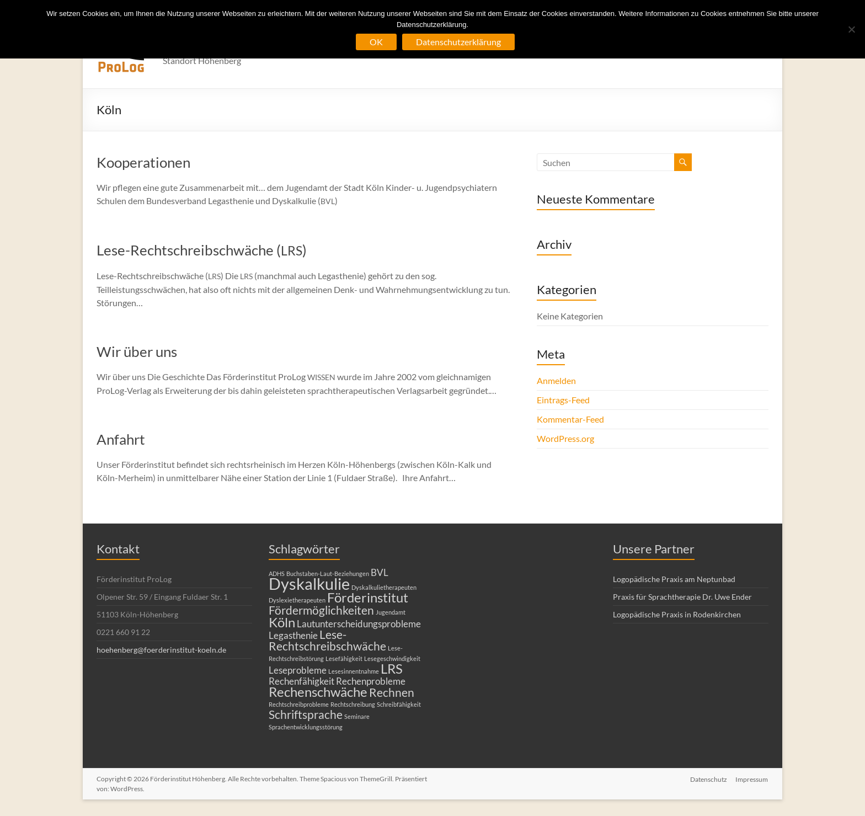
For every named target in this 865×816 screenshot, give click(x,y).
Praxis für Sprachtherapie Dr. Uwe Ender (682, 596)
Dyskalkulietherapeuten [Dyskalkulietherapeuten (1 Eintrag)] (384, 587)
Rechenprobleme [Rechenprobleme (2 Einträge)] (370, 681)
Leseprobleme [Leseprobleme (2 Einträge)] (298, 670)
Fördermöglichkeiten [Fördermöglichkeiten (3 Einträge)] (321, 610)
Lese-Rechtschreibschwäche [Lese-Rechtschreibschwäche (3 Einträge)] (327, 640)
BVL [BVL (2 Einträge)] (379, 572)
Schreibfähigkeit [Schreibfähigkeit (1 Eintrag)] (399, 704)
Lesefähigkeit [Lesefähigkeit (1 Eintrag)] (343, 658)
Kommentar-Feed (570, 419)
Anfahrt (121, 439)
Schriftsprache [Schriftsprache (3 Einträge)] (306, 714)
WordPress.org (565, 438)
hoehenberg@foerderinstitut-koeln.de (161, 649)
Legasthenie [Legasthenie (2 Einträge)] (293, 635)
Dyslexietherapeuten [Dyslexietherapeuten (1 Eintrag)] (297, 600)
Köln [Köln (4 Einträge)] (282, 622)
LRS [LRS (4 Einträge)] (392, 668)
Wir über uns (137, 351)
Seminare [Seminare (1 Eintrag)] (357, 716)
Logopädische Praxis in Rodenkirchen (677, 614)
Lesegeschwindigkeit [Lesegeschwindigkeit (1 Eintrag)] (392, 658)
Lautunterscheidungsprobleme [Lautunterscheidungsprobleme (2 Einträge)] (359, 624)
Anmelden (556, 380)
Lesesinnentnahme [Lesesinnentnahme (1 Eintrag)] (353, 671)
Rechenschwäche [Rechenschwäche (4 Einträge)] (318, 692)
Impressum (752, 779)
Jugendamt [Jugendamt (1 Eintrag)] (390, 612)
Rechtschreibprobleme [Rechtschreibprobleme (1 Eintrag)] (299, 704)
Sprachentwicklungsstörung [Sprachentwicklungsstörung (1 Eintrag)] (306, 726)
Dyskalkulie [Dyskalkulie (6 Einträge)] (309, 583)
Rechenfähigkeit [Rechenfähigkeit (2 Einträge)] (301, 681)
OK (376, 41)
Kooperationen (143, 162)
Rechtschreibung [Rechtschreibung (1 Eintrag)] (352, 704)
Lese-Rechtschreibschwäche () (202, 250)
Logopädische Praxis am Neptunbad (674, 579)
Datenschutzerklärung (458, 41)
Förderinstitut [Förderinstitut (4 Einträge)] (367, 597)
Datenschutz (708, 779)
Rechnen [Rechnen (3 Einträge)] (391, 692)
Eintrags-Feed (563, 399)
